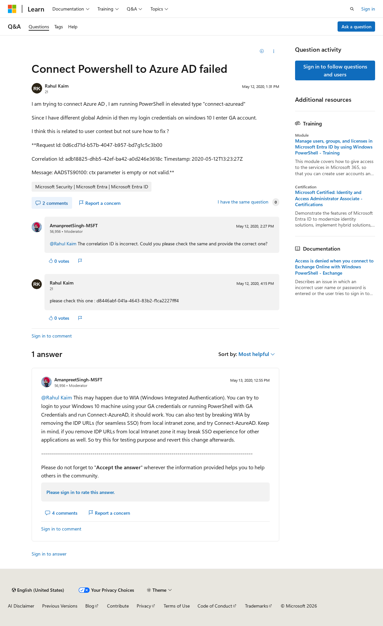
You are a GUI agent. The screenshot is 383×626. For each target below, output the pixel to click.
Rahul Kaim (56, 86)
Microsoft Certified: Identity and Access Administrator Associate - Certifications (329, 198)
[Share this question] (273, 51)
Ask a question (356, 26)
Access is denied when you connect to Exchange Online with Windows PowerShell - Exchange (334, 267)
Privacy (144, 606)
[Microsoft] (12, 9)
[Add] (262, 51)
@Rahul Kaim (64, 243)
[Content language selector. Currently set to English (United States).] (38, 590)
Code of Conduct (215, 606)
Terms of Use (177, 606)
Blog (89, 606)
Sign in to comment (52, 336)
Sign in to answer (49, 554)
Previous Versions (59, 606)
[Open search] (352, 9)
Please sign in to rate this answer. (80, 492)
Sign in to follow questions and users (335, 70)
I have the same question (243, 201)
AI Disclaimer (21, 606)
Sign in (368, 9)
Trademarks (256, 606)
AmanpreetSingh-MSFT (74, 225)
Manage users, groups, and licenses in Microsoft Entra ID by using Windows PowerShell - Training (333, 147)
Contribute (118, 606)
